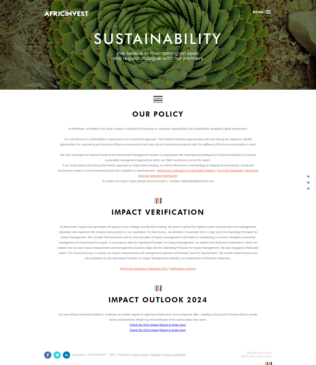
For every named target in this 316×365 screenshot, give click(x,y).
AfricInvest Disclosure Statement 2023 (144, 268)
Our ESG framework (230, 170)
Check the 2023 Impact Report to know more (158, 330)
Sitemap (156, 354)
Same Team (140, 354)
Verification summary (183, 268)
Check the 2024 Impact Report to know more (158, 325)
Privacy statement (174, 354)
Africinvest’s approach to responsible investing (186, 170)
